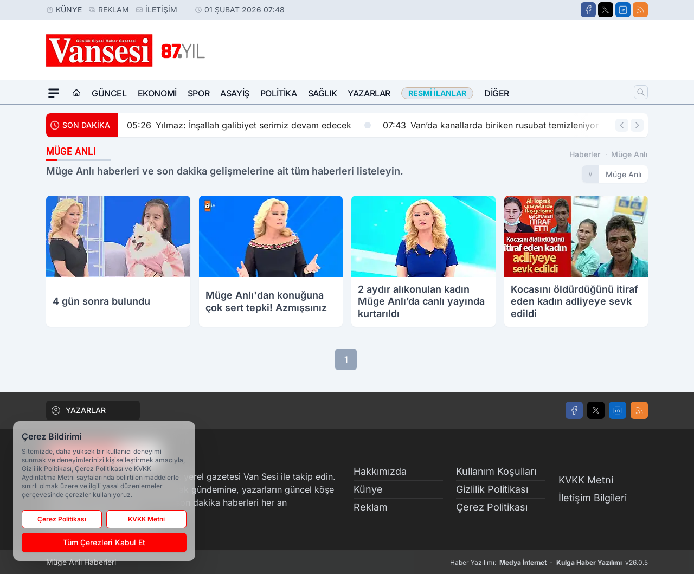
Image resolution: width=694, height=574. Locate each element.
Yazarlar (369, 93)
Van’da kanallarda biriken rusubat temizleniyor (500, 125)
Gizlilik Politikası (492, 489)
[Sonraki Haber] (637, 125)
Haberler (584, 154)
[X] (605, 9)
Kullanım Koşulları (496, 471)
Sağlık (322, 93)
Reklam (113, 9)
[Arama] (641, 92)
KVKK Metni (585, 480)
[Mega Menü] (53, 93)
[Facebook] (588, 9)
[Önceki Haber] (621, 125)
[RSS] (640, 9)
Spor (198, 93)
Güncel (109, 93)
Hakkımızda (380, 471)
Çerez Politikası (492, 507)
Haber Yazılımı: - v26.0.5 (549, 562)
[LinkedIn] (623, 9)
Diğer (496, 93)
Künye (69, 9)
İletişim (161, 9)
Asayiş (234, 93)
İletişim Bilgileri (592, 498)
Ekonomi (157, 93)
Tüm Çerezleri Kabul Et (104, 542)
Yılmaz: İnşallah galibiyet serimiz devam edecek (249, 125)
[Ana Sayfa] (76, 93)
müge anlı (629, 154)
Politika (278, 93)
